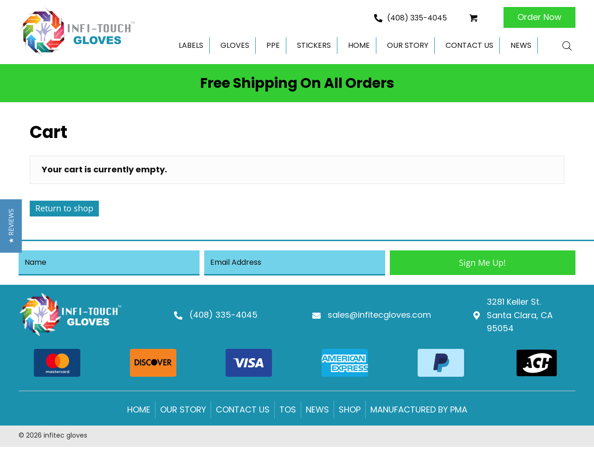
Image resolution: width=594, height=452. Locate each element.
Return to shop (64, 208)
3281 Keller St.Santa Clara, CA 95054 (520, 317)
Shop (350, 414)
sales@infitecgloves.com (379, 317)
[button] (539, 17)
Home (138, 414)
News (317, 414)
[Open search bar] (567, 45)
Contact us (243, 414)
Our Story (183, 414)
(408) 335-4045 (417, 18)
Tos (287, 414)
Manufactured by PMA (418, 414)
